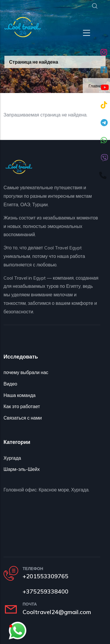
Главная (96, 86)
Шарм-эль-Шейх (22, 469)
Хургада (12, 458)
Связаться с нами (23, 418)
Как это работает (22, 406)
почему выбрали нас (26, 372)
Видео (10, 384)
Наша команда (19, 395)
